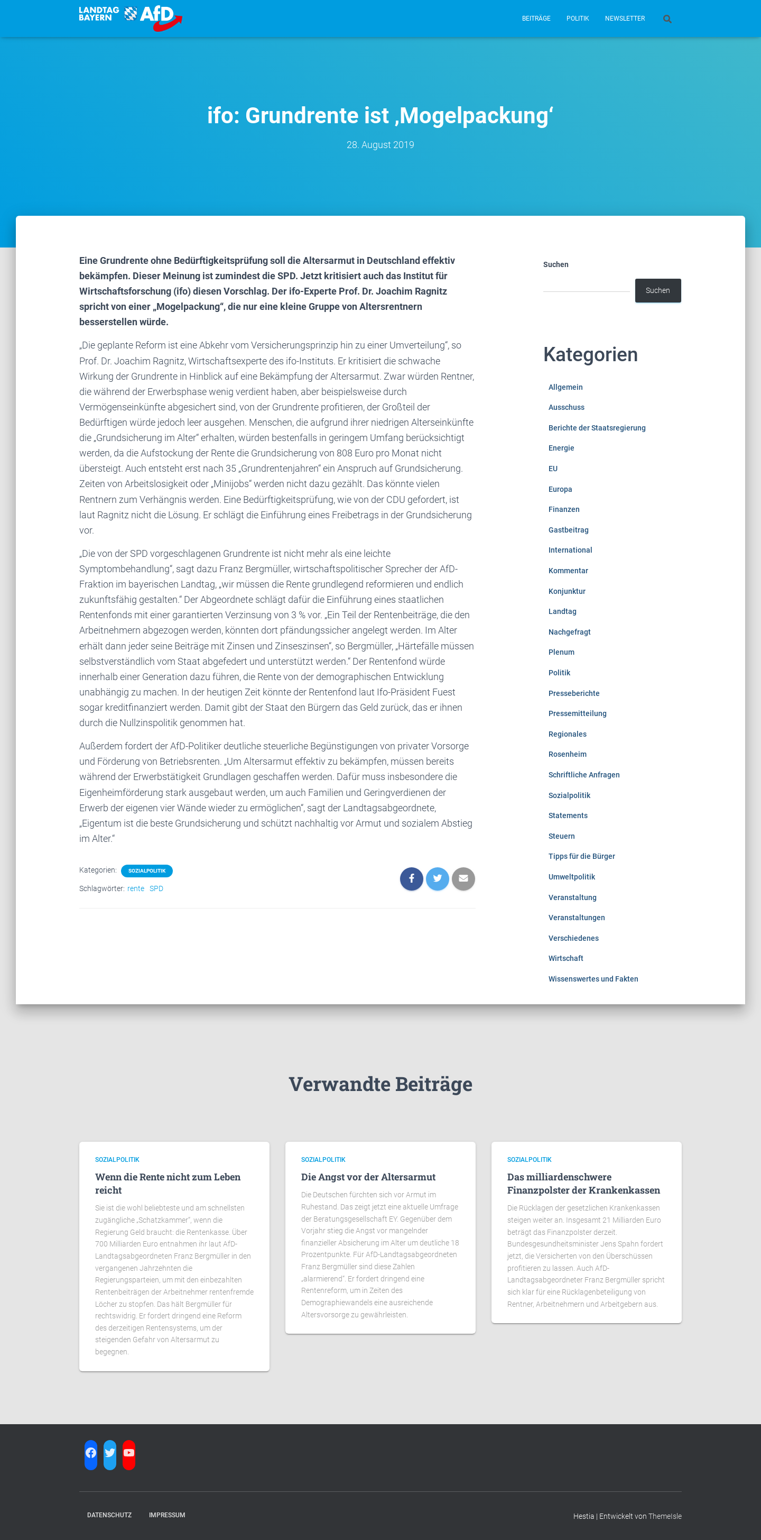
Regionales (568, 734)
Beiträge (536, 18)
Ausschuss (566, 407)
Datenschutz (109, 1515)
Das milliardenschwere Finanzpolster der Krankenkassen (583, 1183)
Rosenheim (568, 754)
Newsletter (625, 18)
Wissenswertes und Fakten (593, 979)
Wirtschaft (566, 958)
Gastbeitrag (569, 530)
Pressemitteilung (578, 713)
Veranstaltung (573, 897)
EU (553, 468)
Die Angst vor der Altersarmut (368, 1176)
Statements (568, 815)
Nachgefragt (570, 632)
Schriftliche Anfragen (584, 775)
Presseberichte (574, 693)
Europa (560, 489)
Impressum (167, 1515)
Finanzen (564, 509)
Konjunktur (567, 591)
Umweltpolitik (572, 877)
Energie (561, 448)
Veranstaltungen (577, 917)
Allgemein (566, 387)
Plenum (561, 652)
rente (135, 888)
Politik (578, 18)
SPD (156, 888)
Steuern (562, 836)
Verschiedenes (574, 938)
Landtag (563, 611)
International (570, 550)
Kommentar (568, 570)
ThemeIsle (665, 1516)
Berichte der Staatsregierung (597, 428)
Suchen (556, 264)
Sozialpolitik (146, 871)
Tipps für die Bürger (582, 856)
